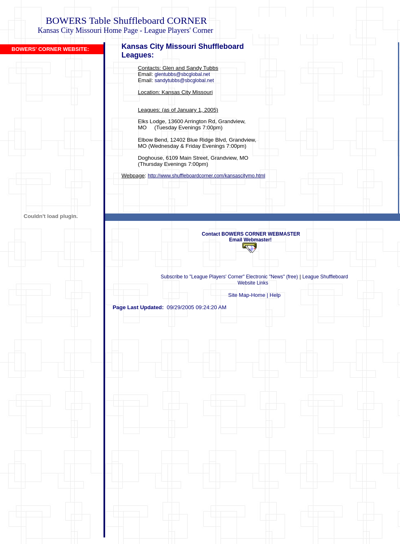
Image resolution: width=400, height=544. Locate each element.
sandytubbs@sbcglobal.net (184, 80)
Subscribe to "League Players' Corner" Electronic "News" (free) (229, 277)
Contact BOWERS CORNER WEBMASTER (251, 234)
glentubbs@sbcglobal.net (182, 74)
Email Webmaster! (252, 240)
